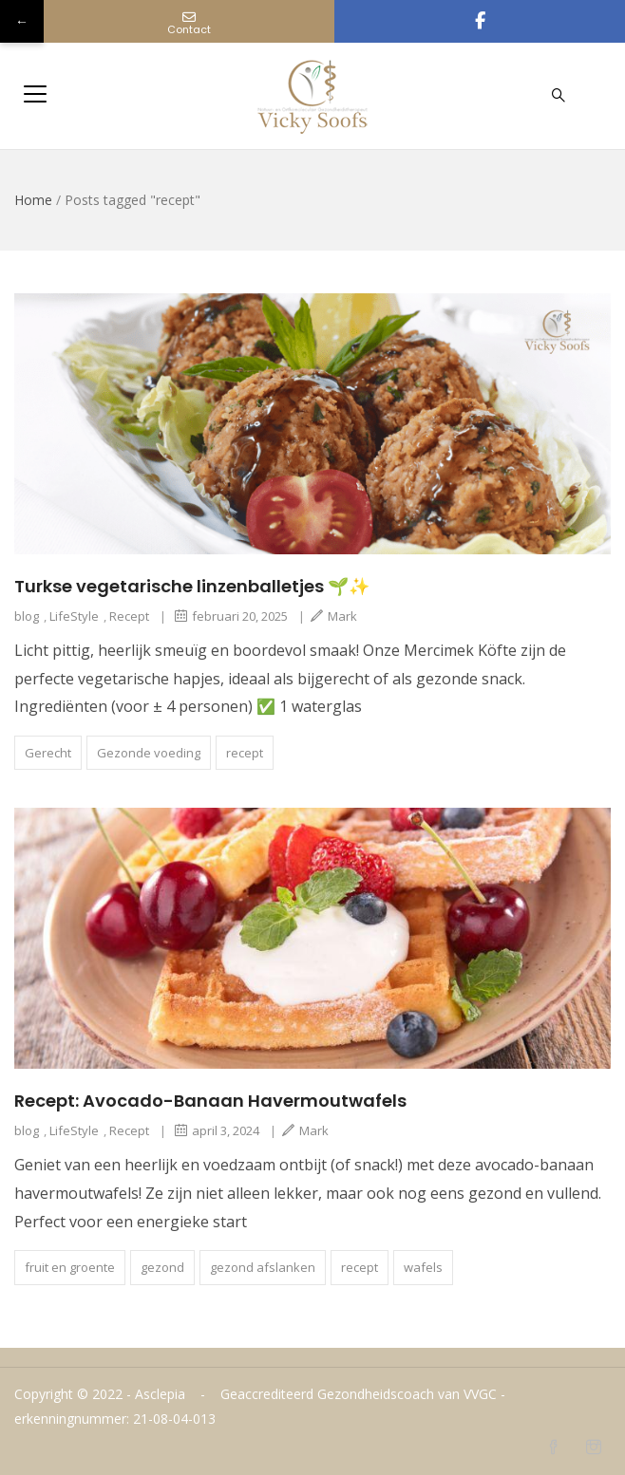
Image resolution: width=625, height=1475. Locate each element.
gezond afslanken (262, 1267)
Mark (334, 616)
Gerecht (48, 752)
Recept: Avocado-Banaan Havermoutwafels (210, 1100)
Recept (129, 616)
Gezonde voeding (148, 752)
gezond (162, 1267)
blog (26, 616)
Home (33, 200)
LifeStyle (74, 616)
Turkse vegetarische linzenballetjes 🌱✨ (191, 586)
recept (244, 752)
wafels (423, 1267)
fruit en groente (70, 1267)
